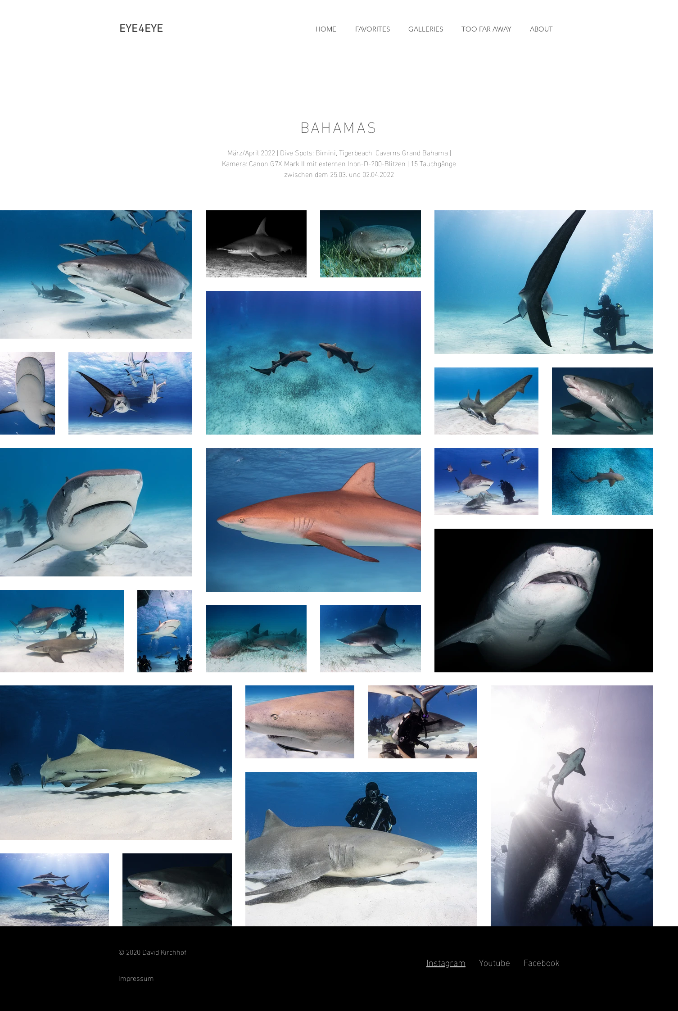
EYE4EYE (141, 29)
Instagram (446, 961)
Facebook (542, 961)
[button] (423, 29)
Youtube (494, 961)
